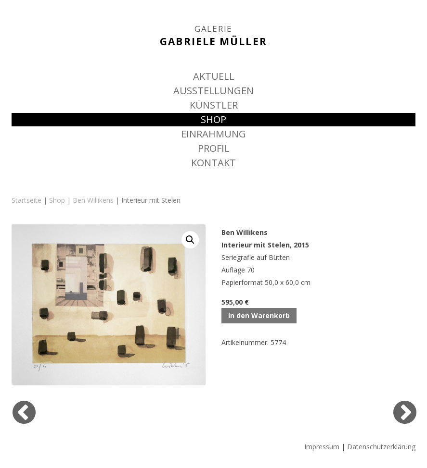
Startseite (26, 200)
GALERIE (213, 29)
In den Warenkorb (259, 315)
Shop (57, 200)
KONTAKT (213, 162)
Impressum (321, 446)
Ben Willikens (93, 200)
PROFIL (214, 148)
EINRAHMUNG (213, 133)
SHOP (213, 119)
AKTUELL (213, 76)
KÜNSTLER (214, 105)
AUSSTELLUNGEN (213, 90)
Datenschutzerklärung (381, 446)
